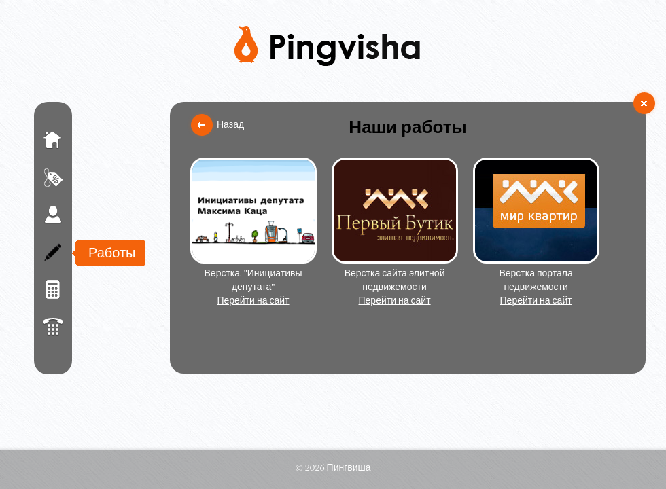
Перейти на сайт (253, 300)
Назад (230, 124)
